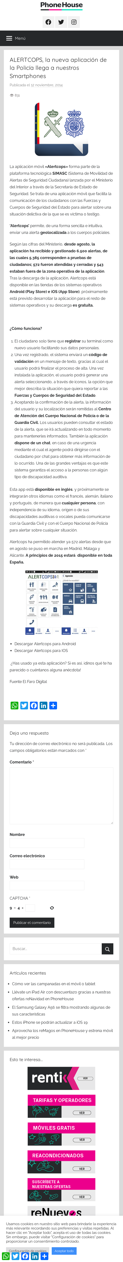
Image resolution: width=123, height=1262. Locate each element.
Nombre (17, 834)
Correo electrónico (27, 856)
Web (14, 877)
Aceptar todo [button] (64, 1251)
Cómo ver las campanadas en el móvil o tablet (53, 984)
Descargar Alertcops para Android (45, 644)
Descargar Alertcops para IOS (41, 650)
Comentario (22, 762)
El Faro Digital (35, 681)
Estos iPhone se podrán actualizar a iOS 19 (50, 1022)
